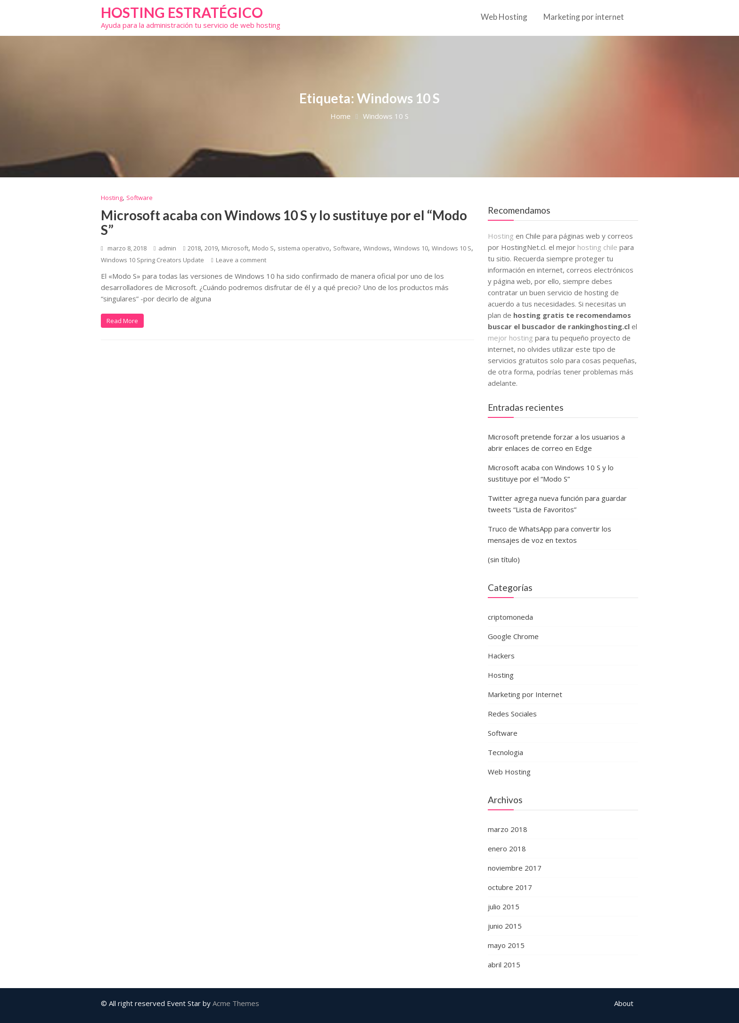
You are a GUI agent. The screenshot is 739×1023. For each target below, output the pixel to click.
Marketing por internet (583, 17)
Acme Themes (236, 1003)
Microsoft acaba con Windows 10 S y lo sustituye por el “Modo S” (284, 222)
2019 (211, 248)
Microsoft (235, 248)
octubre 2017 (510, 887)
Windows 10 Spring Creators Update (152, 260)
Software (139, 197)
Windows (376, 248)
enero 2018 (507, 848)
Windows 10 (411, 248)
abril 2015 (504, 964)
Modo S (263, 248)
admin (165, 248)
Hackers (501, 655)
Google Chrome (513, 636)
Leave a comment (241, 260)
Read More (122, 320)
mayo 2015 (506, 945)
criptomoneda (510, 617)
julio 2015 (503, 906)
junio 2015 (505, 926)
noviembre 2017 (515, 868)
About (623, 1003)
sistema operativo (303, 248)
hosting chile (598, 247)
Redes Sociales (512, 713)
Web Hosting (504, 17)
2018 (194, 248)
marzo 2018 (507, 829)
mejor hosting (510, 337)
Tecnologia (505, 752)
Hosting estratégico (182, 12)
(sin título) (504, 559)
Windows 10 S (451, 248)
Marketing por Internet (525, 694)
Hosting (112, 197)
